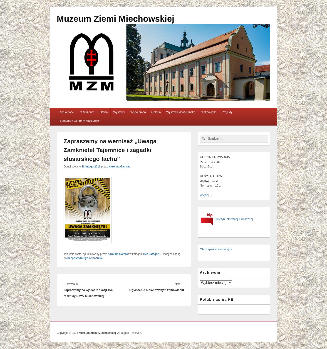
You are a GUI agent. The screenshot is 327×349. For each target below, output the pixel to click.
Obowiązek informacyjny (216, 249)
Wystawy (119, 112)
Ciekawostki (208, 112)
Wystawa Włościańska (180, 112)
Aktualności (66, 112)
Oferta (104, 112)
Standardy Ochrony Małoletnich (80, 120)
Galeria (156, 112)
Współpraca (138, 112)
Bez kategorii (151, 254)
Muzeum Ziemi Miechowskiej (115, 19)
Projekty (227, 112)
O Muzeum (87, 112)
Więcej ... (206, 195)
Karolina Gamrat (119, 166)
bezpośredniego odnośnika (85, 258)
